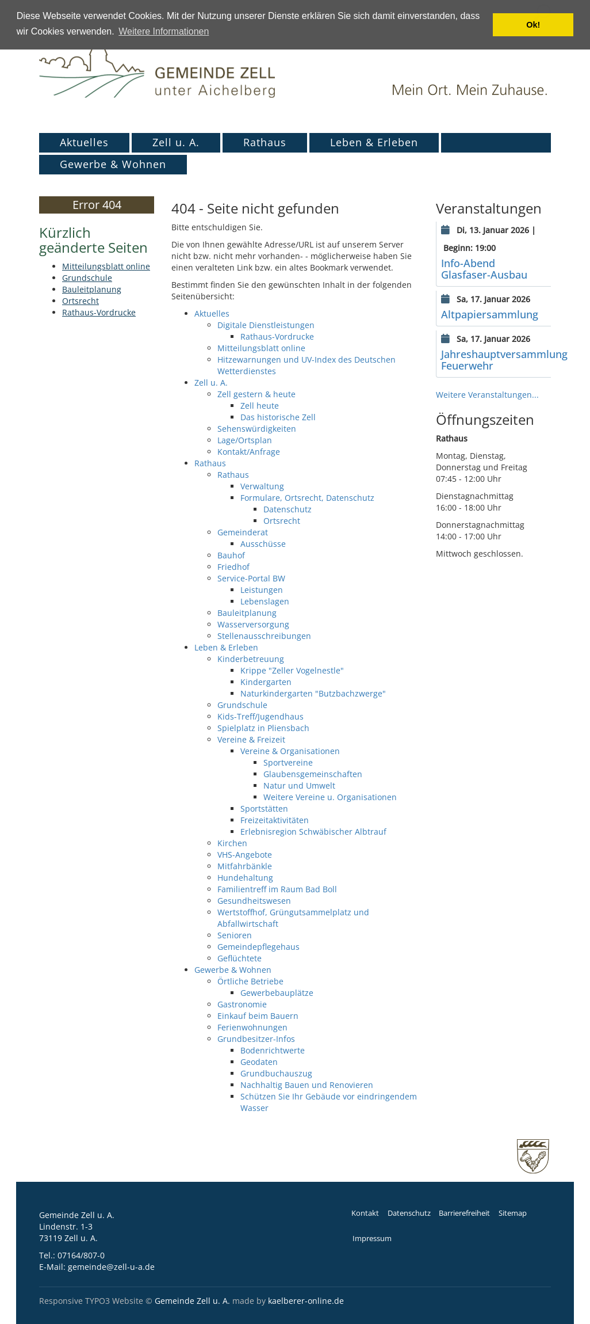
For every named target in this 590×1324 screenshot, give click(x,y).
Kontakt (365, 1213)
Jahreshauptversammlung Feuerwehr (504, 359)
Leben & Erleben (374, 142)
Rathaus (264, 142)
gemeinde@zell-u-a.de (111, 1266)
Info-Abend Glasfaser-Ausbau (484, 268)
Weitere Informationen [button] (163, 31)
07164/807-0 (81, 1255)
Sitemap (513, 1213)
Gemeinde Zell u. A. (192, 1300)
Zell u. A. (176, 142)
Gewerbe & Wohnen (113, 164)
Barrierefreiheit (464, 1213)
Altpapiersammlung (489, 314)
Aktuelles (84, 142)
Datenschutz (409, 1213)
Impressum (372, 1238)
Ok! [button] (533, 24)
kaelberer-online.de (306, 1300)
